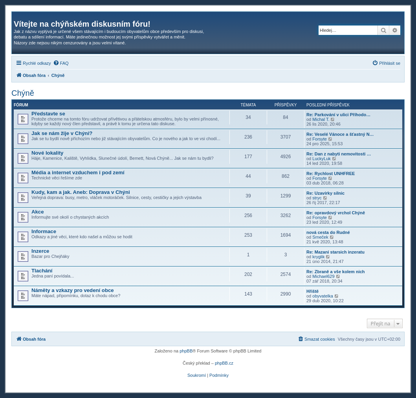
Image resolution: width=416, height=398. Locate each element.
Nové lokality (47, 153)
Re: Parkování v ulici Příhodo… (338, 114)
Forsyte (319, 139)
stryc (316, 197)
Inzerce (40, 251)
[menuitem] (61, 63)
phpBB (186, 351)
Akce (37, 212)
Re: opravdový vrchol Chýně (335, 212)
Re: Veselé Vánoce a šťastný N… (340, 134)
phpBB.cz (224, 363)
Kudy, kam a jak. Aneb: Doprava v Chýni (80, 192)
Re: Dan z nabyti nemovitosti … (338, 154)
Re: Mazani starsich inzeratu (335, 252)
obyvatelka (322, 296)
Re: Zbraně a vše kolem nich (335, 271)
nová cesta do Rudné (328, 232)
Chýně (22, 93)
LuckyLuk (321, 158)
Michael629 (323, 276)
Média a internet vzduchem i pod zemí (78, 172)
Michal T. (320, 119)
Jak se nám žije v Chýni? (61, 133)
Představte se (48, 114)
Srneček (320, 237)
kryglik (318, 256)
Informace (43, 231)
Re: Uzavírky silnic (325, 193)
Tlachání (42, 271)
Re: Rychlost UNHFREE (330, 173)
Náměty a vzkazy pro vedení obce (72, 290)
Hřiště (312, 291)
